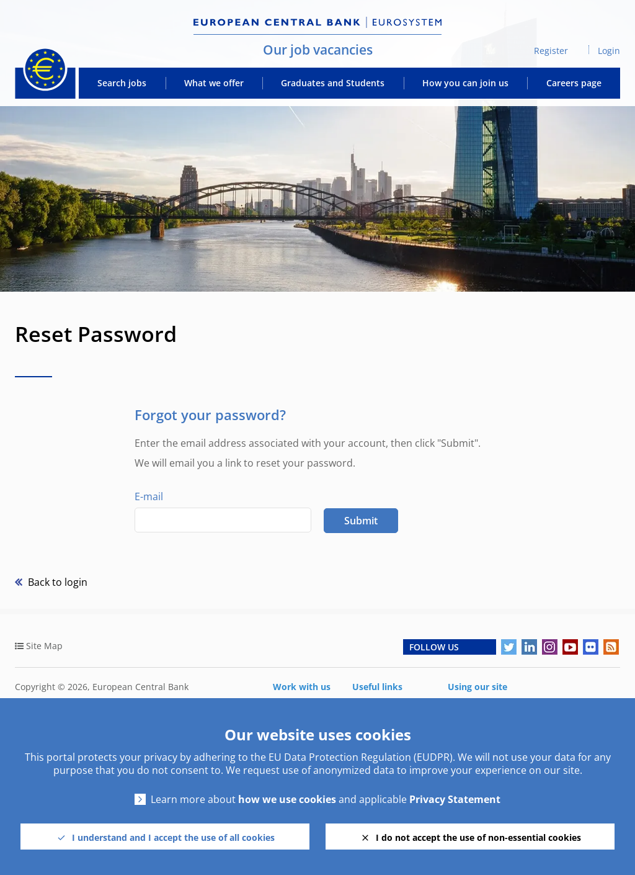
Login (609, 50)
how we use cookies (287, 799)
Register (551, 50)
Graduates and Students (332, 83)
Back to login (56, 582)
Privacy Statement (454, 799)
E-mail (149, 496)
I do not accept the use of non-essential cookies (478, 837)
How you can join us (465, 83)
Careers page (574, 83)
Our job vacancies (318, 49)
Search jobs (121, 83)
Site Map (44, 646)
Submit (361, 520)
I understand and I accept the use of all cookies (173, 837)
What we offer (214, 83)
